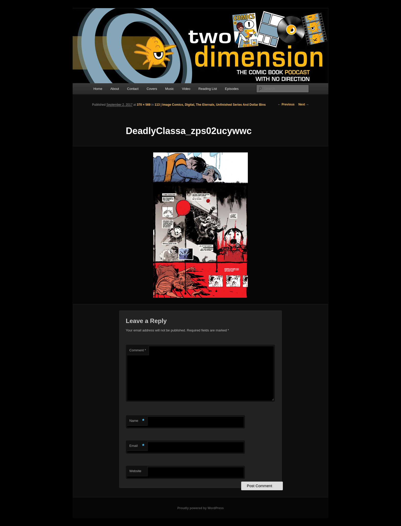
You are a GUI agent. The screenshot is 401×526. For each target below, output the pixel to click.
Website (135, 471)
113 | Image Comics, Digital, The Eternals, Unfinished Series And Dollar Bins (210, 104)
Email (136, 446)
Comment (137, 350)
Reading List (207, 89)
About (114, 89)
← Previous (286, 104)
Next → (303, 104)
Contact (133, 89)
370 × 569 (144, 104)
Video (186, 89)
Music (169, 89)
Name (136, 421)
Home (97, 89)
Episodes (232, 89)
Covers (152, 89)
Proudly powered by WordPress (200, 508)
